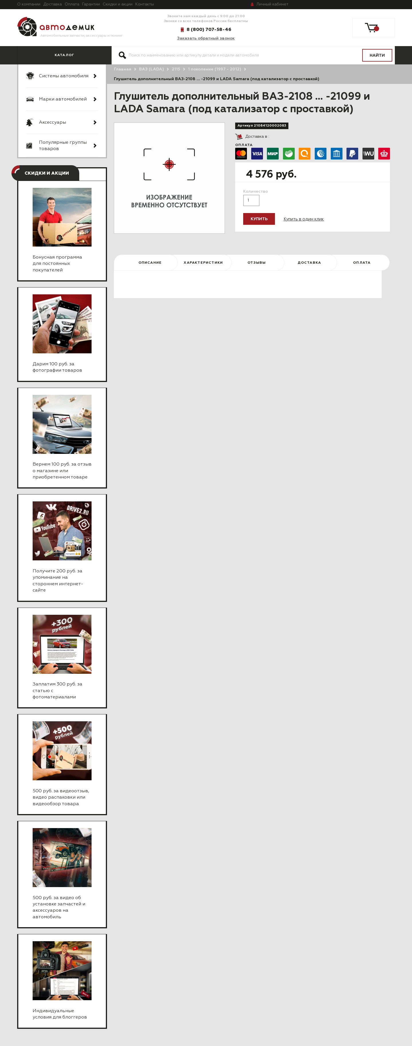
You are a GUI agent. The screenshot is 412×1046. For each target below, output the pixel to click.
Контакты (144, 4)
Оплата (72, 4)
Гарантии (91, 4)
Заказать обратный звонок (206, 38)
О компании (28, 4)
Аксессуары (52, 122)
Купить (259, 219)
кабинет (272, 4)
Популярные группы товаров (63, 145)
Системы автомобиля (63, 76)
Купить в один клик (304, 219)
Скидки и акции (117, 4)
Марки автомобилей (63, 99)
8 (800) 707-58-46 (209, 29)
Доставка (52, 4)
